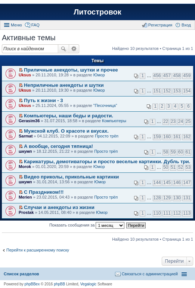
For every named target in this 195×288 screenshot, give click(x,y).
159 (157, 136)
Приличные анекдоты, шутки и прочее (71, 70)
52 (180, 167)
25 (188, 121)
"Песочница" (105, 105)
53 (188, 167)
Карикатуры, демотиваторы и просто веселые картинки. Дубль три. (107, 161)
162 (187, 136)
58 (165, 152)
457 (167, 75)
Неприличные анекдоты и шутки (64, 85)
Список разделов (21, 274)
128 (157, 197)
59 (173, 152)
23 (173, 121)
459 (187, 75)
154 (187, 91)
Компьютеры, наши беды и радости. (68, 115)
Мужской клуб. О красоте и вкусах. (66, 131)
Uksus (25, 75)
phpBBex (32, 284)
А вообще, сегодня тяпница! (58, 146)
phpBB (59, 284)
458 (177, 75)
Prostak (26, 212)
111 (167, 213)
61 (188, 152)
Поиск (63, 48)
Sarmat (25, 136)
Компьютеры (114, 120)
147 (187, 182)
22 (165, 121)
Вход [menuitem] (186, 25)
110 (157, 213)
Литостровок (97, 12)
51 (173, 167)
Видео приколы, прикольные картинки (71, 177)
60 (180, 152)
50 (165, 167)
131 (187, 197)
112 (177, 213)
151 (157, 91)
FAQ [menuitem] (35, 25)
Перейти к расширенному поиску (37, 250)
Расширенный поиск (74, 48)
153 (177, 91)
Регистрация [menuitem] (160, 25)
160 (167, 136)
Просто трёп (106, 136)
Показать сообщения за (86, 225)
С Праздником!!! (44, 192)
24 (180, 121)
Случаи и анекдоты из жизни (59, 207)
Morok (25, 166)
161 (177, 136)
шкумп (25, 151)
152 (167, 91)
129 (167, 197)
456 (157, 75)
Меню (16, 25)
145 (167, 182)
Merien (25, 197)
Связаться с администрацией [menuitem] (150, 274)
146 (177, 182)
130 (177, 197)
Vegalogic (88, 284)
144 (157, 182)
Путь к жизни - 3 (43, 100)
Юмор (99, 75)
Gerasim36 (29, 120)
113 (187, 213)
